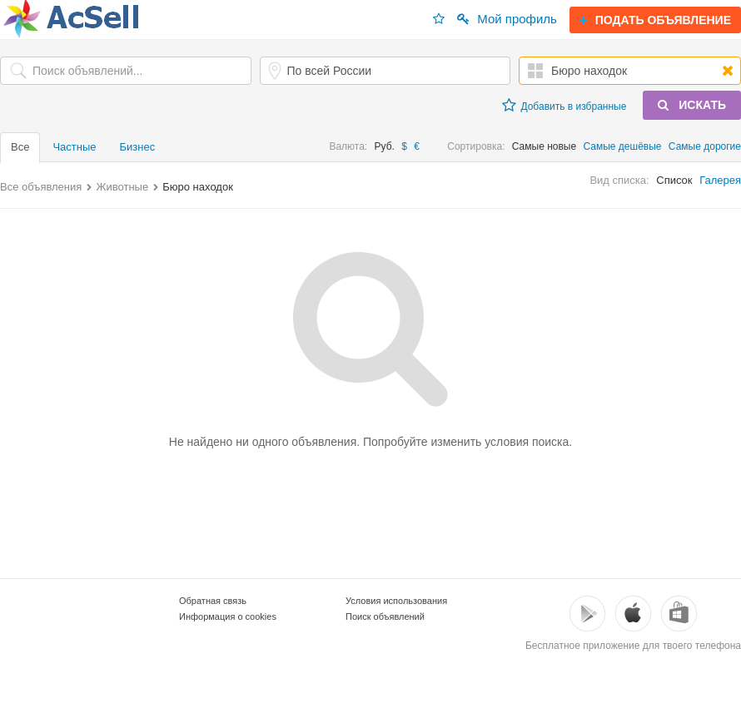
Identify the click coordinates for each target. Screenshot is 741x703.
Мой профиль (507, 19)
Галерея (720, 180)
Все (20, 147)
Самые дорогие (705, 146)
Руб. (385, 146)
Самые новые (544, 146)
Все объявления (41, 187)
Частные (74, 147)
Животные (122, 187)
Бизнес (138, 147)
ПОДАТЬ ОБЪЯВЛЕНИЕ (655, 20)
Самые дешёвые (623, 146)
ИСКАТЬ (692, 104)
